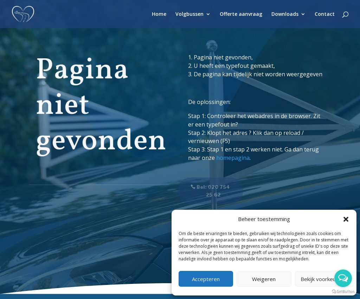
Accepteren (206, 278)
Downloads (284, 14)
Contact (325, 14)
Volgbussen (189, 14)
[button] (345, 219)
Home (159, 14)
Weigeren (264, 278)
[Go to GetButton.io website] (343, 292)
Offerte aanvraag (241, 14)
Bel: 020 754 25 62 (210, 190)
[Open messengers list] (343, 278)
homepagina (233, 158)
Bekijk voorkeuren (322, 278)
